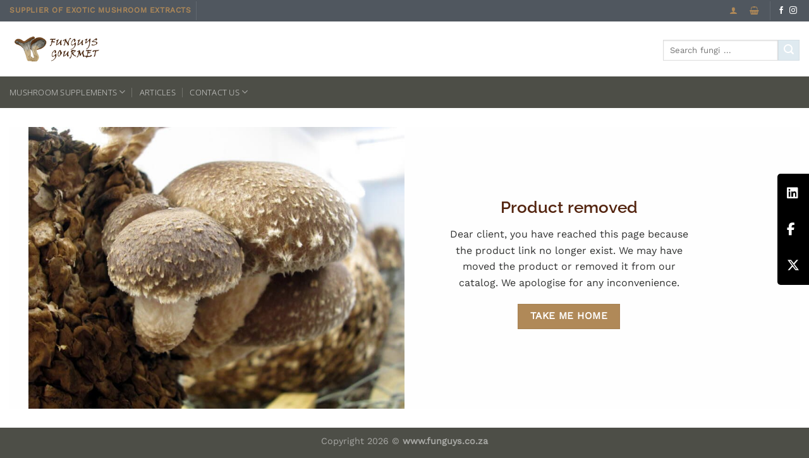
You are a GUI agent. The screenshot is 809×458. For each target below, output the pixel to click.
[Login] (733, 10)
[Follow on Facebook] (781, 10)
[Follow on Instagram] (793, 10)
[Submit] (789, 50)
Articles (158, 92)
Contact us (219, 92)
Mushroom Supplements (67, 92)
